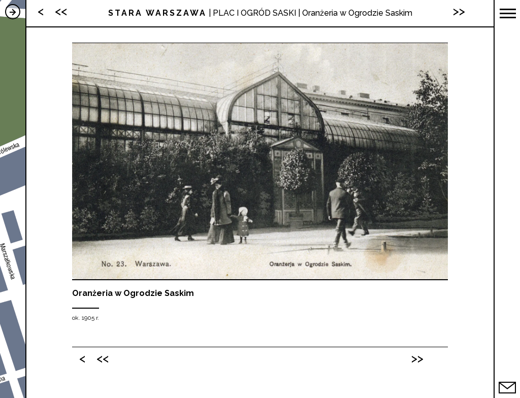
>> (417, 358)
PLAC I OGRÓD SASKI (254, 13)
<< (102, 358)
